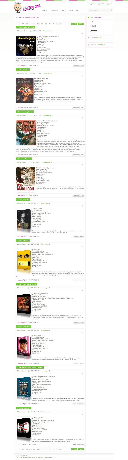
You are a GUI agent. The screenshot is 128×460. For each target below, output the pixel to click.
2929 (46, 23)
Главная (44, 10)
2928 (42, 23)
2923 (23, 23)
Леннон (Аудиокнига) (23, 240)
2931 (54, 23)
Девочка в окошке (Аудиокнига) (26, 27)
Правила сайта (54, 10)
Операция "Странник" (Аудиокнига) (27, 284)
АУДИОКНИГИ (26, 65)
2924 (26, 23)
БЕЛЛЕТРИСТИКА (35, 65)
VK (77, 10)
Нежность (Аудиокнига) (24, 326)
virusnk (24, 203)
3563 (60, 23)
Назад (74, 23)
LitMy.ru (27, 456)
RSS (63, 10)
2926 (34, 23)
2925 (30, 23)
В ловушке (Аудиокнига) (24, 408)
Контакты (70, 10)
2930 (50, 23)
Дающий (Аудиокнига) (23, 199)
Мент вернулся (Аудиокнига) (25, 112)
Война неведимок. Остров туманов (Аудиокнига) (30, 367)
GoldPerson (24, 31)
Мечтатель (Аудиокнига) (24, 159)
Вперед (80, 23)
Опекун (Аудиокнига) (23, 69)
